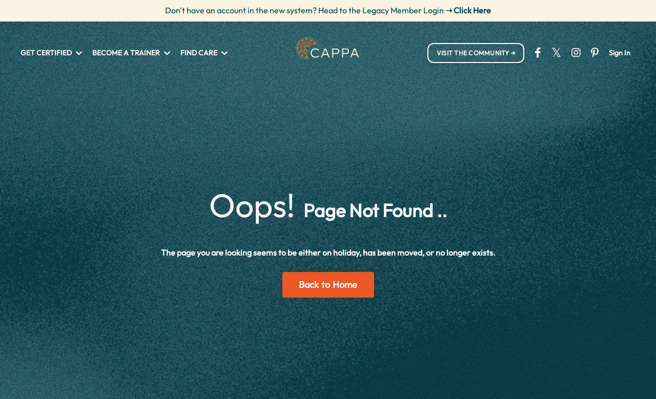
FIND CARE (204, 52)
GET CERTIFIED (51, 52)
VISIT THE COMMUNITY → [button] (476, 53)
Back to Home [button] (328, 284)
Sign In (619, 52)
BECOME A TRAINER (131, 52)
